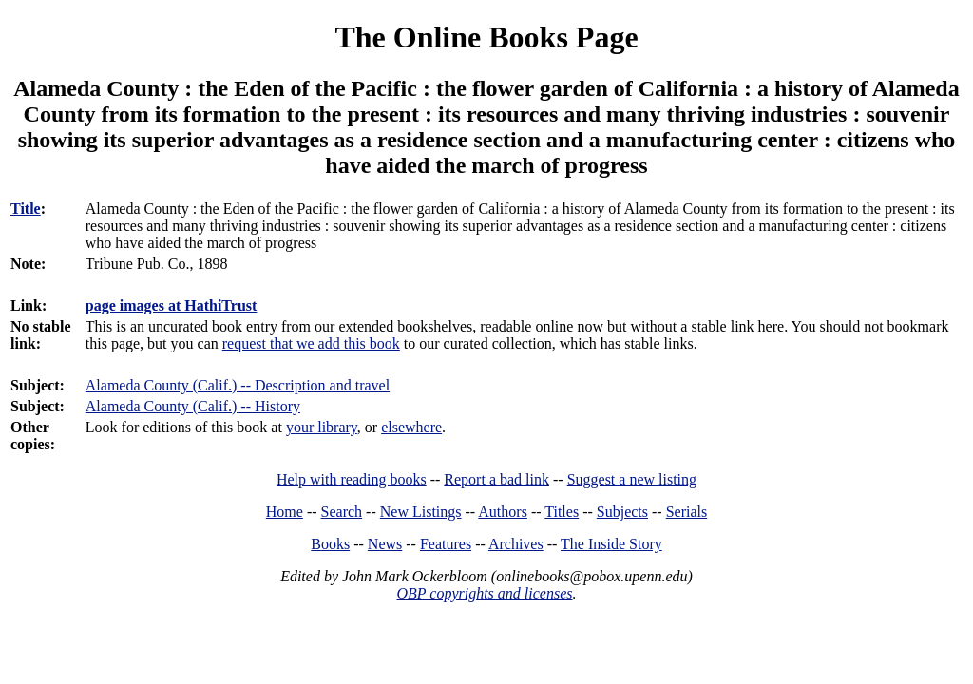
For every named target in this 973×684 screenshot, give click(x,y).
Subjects (622, 512)
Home (284, 512)
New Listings (421, 512)
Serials (687, 512)
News (385, 544)
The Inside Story (611, 544)
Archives (516, 544)
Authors (502, 512)
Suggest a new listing (631, 479)
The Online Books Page (486, 37)
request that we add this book (311, 343)
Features (445, 544)
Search (342, 512)
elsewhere (411, 427)
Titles (561, 512)
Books (330, 544)
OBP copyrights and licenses (484, 593)
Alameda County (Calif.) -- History (193, 406)
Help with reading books (352, 479)
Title (25, 208)
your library (321, 427)
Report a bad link (496, 479)
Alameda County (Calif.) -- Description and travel (238, 385)
